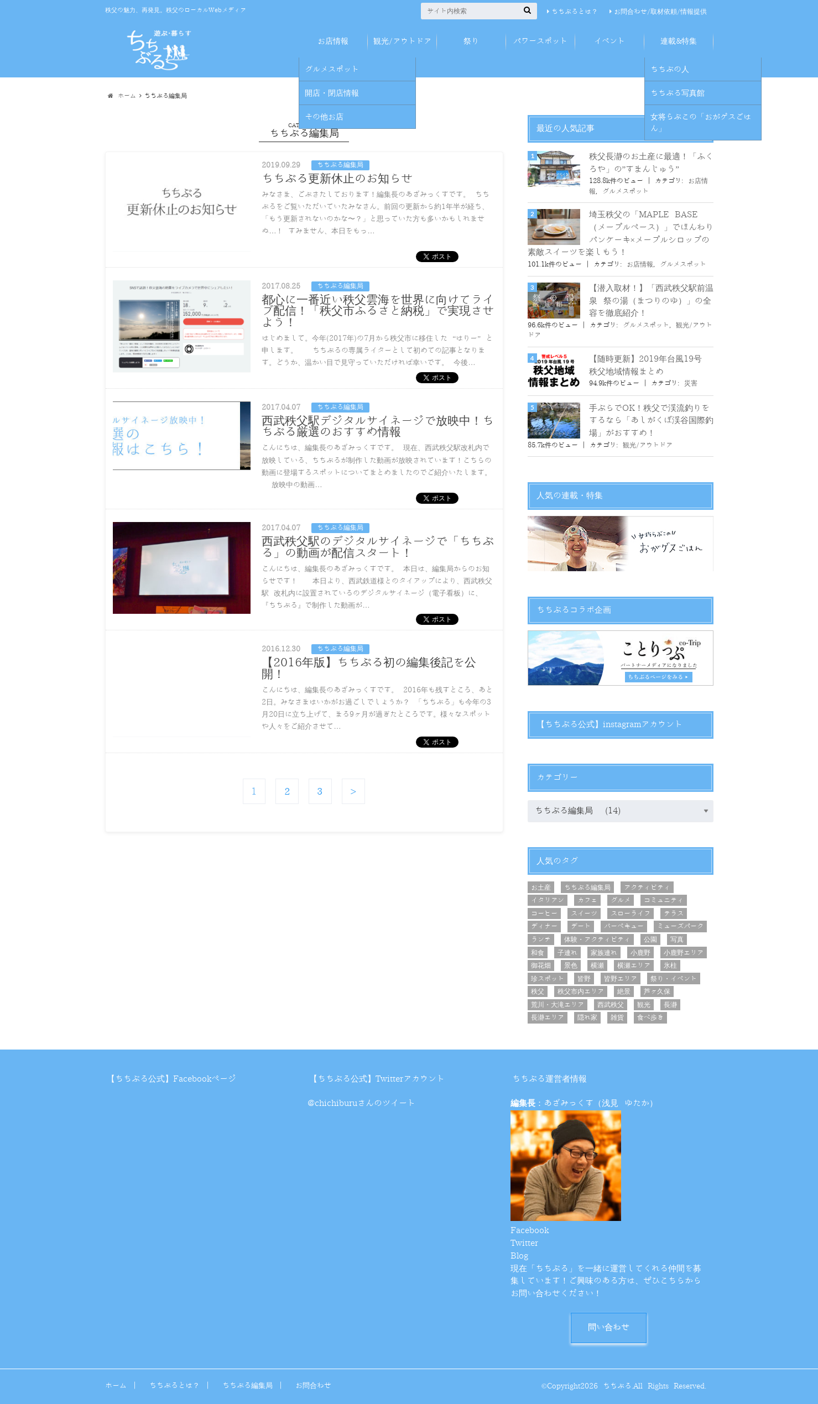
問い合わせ (608, 1327)
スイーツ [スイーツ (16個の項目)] (584, 913)
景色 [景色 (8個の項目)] (570, 965)
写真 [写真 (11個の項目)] (677, 939)
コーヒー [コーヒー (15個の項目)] (544, 913)
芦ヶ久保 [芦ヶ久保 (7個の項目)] (657, 991)
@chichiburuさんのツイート (361, 1103)
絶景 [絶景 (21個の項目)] (624, 991)
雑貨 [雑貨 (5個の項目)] (617, 1017)
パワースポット (540, 41)
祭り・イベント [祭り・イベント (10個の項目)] (673, 979)
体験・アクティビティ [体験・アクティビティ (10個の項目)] (597, 939)
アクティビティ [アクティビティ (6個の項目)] (647, 887)
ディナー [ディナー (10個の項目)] (544, 926)
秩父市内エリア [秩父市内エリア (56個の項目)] (581, 991)
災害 (690, 383)
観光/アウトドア (402, 41)
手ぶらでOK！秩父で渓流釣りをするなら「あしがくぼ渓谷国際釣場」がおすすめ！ (651, 421)
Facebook (529, 1230)
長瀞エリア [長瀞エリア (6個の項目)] (547, 1017)
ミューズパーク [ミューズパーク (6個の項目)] (680, 926)
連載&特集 (678, 41)
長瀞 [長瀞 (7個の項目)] (670, 1005)
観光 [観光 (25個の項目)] (643, 1005)
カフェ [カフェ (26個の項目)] (587, 900)
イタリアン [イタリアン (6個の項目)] (547, 900)
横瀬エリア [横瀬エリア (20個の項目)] (633, 965)
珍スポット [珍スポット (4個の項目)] (547, 979)
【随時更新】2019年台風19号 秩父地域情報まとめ (645, 365)
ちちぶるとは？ (574, 11)
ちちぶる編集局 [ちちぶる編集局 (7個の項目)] (587, 887)
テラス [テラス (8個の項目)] (674, 913)
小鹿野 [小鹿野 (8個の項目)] (640, 953)
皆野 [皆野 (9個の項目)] (584, 979)
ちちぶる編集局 (247, 1385)
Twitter (524, 1243)
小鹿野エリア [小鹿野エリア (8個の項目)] (684, 953)
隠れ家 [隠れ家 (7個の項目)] (587, 1017)
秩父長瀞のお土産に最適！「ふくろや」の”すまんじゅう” (651, 163)
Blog (519, 1256)
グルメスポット (625, 191)
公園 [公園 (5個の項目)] (650, 939)
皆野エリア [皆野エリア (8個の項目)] (620, 979)
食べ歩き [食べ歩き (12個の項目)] (650, 1017)
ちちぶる (617, 1386)
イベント (609, 41)
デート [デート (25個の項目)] (581, 926)
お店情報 (332, 41)
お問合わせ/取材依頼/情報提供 (660, 11)
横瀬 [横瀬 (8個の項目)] (597, 965)
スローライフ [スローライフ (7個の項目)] (630, 913)
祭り (471, 41)
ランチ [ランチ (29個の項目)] (541, 939)
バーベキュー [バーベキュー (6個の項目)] (624, 926)
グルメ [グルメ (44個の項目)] (621, 900)
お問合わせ (313, 1385)
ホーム (116, 1385)
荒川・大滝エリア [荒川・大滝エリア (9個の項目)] (557, 1005)
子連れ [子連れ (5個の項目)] (567, 953)
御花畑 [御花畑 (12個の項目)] (541, 965)
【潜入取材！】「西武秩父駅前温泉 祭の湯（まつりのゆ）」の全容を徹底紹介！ (651, 301)
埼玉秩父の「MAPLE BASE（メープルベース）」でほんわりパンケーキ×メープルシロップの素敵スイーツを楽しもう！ (620, 233)
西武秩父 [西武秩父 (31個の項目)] (610, 1005)
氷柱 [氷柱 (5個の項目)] (670, 965)
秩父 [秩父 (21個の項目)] (537, 991)
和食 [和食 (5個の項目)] (537, 953)
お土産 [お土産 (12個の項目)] (541, 887)
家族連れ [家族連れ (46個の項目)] (604, 953)
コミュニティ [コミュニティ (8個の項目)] (664, 900)
